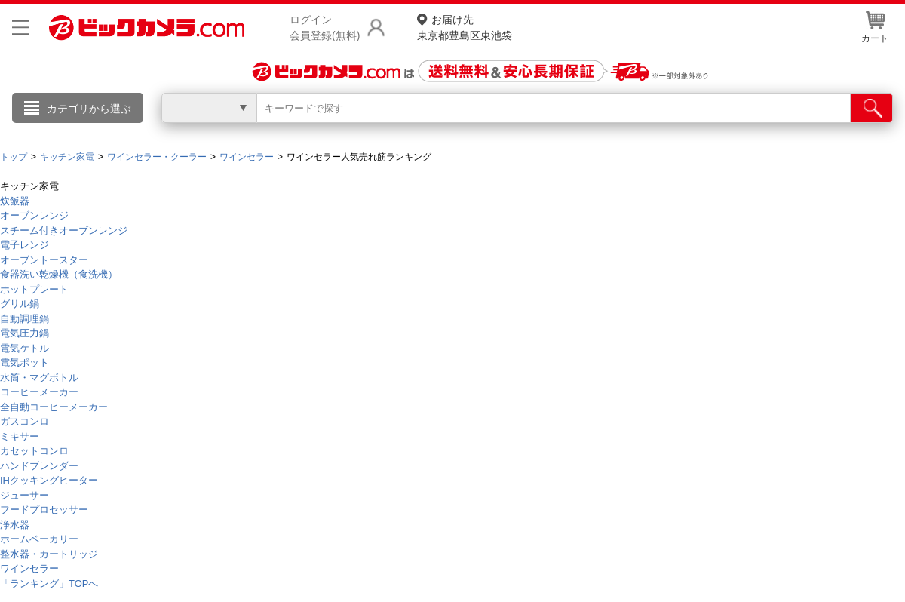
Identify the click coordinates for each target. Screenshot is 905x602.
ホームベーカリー (39, 539)
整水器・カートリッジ (49, 554)
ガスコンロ (24, 421)
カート (874, 27)
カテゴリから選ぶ (89, 109)
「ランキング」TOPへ (49, 583)
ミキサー (19, 436)
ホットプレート (34, 289)
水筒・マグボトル (39, 377)
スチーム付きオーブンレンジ (63, 230)
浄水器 (14, 524)
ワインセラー (29, 568)
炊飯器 (14, 201)
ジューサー (24, 495)
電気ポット (24, 362)
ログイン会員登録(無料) (325, 27)
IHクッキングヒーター (49, 480)
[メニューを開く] (20, 27)
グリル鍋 (19, 303)
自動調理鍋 (24, 318)
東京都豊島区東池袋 (464, 26)
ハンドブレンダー (39, 465)
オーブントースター (44, 260)
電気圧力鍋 (24, 333)
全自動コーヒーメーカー (54, 407)
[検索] (871, 108)
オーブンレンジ (34, 215)
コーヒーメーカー (39, 392)
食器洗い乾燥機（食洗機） (59, 274)
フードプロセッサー (44, 509)
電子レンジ (24, 244)
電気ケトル (24, 348)
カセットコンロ (34, 450)
